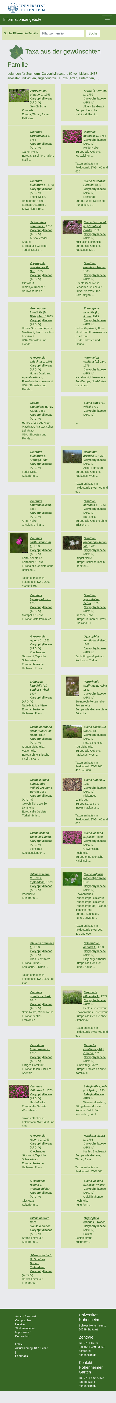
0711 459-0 (91, 1343)
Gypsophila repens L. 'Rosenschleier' (40, 1184)
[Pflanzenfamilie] (62, 33)
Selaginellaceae (94, 1094)
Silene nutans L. (94, 779)
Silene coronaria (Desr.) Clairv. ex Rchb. (41, 730)
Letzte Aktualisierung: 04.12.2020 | (31, 1348)
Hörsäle (20, 1324)
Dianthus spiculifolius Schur (91, 599)
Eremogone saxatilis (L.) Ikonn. (91, 312)
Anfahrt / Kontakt (25, 1316)
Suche (92, 33)
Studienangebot (25, 1328)
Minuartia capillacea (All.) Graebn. (93, 1049)
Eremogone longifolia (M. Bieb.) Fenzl (38, 312)
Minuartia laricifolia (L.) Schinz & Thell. (40, 685)
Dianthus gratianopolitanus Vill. (94, 542)
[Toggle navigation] (107, 19)
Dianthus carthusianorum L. (40, 542)
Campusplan (23, 1320)
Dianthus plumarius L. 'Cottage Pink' (39, 455)
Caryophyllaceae (41, 98)
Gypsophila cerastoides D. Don (39, 267)
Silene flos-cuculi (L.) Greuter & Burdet (94, 226)
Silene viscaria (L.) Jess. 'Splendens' (39, 878)
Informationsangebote (22, 19)
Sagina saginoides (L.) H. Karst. (41, 406)
